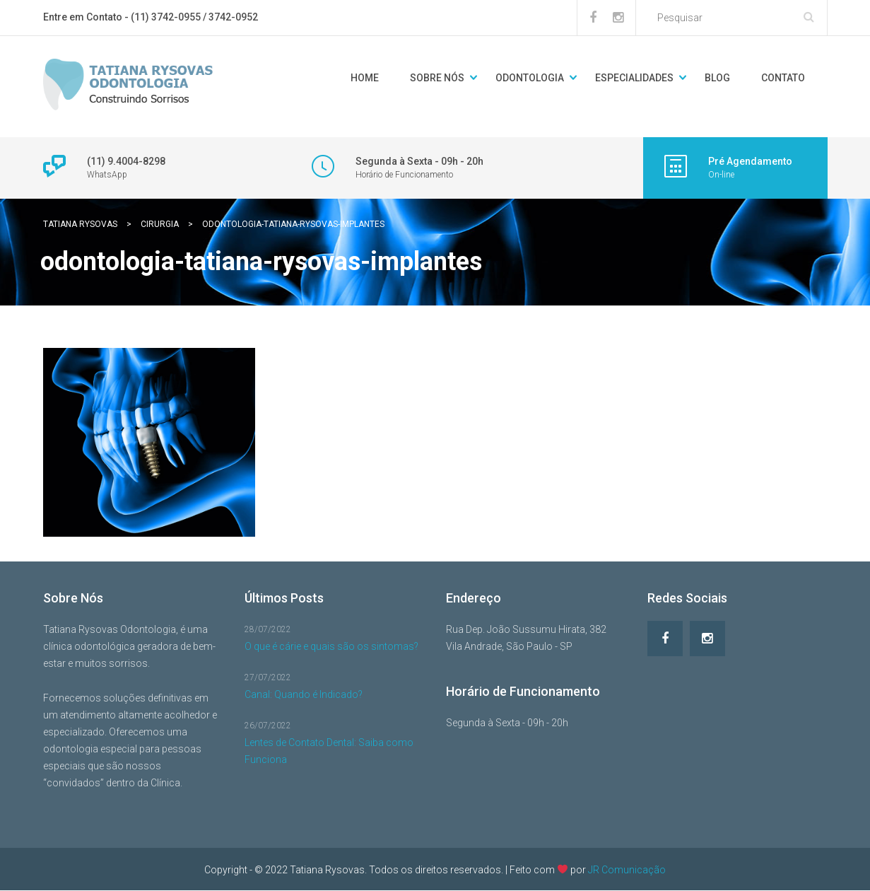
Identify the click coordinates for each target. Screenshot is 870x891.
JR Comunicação (627, 869)
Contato (783, 77)
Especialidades (634, 77)
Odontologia (529, 77)
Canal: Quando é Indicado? (304, 694)
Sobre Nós (437, 77)
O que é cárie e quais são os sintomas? (331, 646)
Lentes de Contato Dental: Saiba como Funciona (329, 751)
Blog (717, 77)
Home (365, 77)
